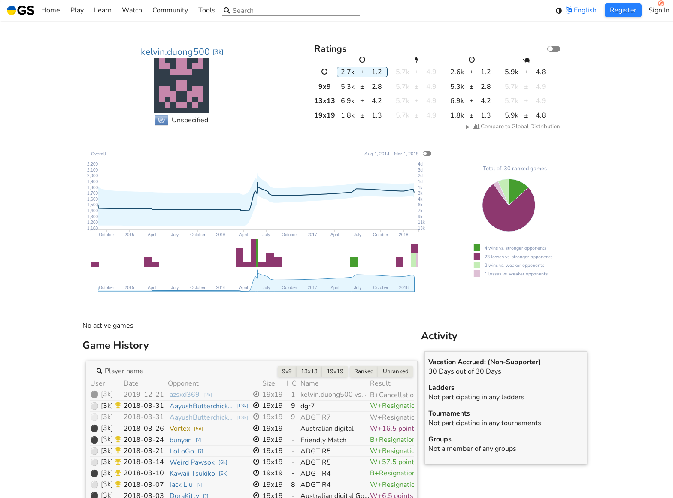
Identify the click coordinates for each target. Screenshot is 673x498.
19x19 (335, 371)
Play (77, 10)
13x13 (309, 371)
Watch (132, 10)
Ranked (364, 371)
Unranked (396, 371)
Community (170, 10)
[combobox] (147, 370)
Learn (103, 10)
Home (33, 10)
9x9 (287, 371)
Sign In (659, 10)
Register (623, 10)
